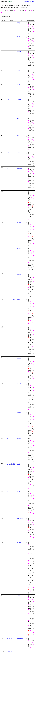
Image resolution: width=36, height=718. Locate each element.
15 (7, 491)
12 (9, 299)
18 (7, 412)
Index (33, 1)
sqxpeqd (19, 168)
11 (7, 299)
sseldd (19, 412)
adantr (19, 192)
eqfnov (19, 542)
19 (11, 464)
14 (14, 299)
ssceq (10, 2)
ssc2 (18, 299)
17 (9, 464)
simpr (18, 70)
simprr (19, 274)
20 (14, 464)
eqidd (18, 36)
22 (7, 518)
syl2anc (19, 596)
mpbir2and (20, 638)
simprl (19, 248)
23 (9, 638)
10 (7, 638)
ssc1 (18, 118)
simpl (18, 22)
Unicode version (27, 1)
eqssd (18, 152)
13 (11, 299)
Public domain (11, 651)
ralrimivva (20, 518)
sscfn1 (19, 51)
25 (11, 638)
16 (7, 464)
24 (10, 596)
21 (9, 491)
